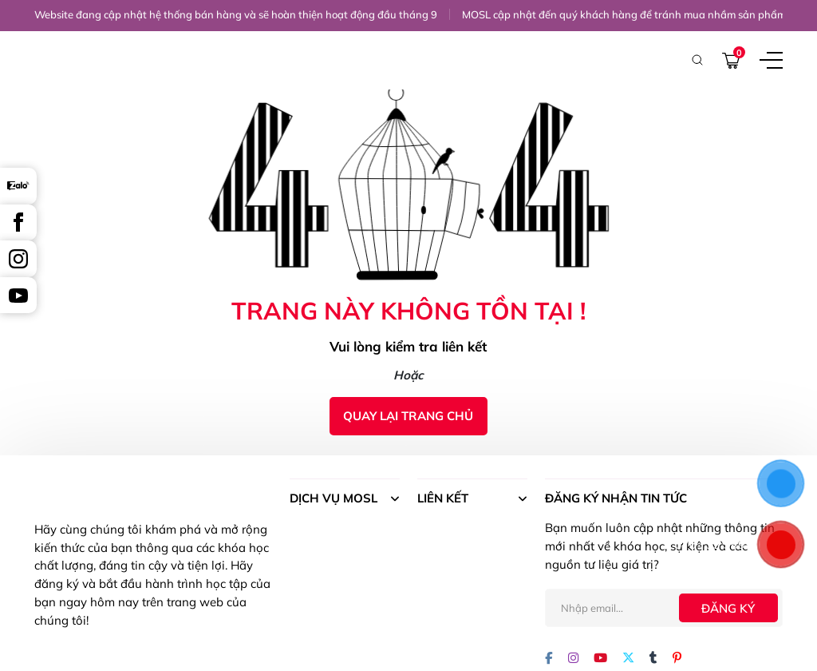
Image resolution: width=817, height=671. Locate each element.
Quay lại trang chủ (408, 415)
